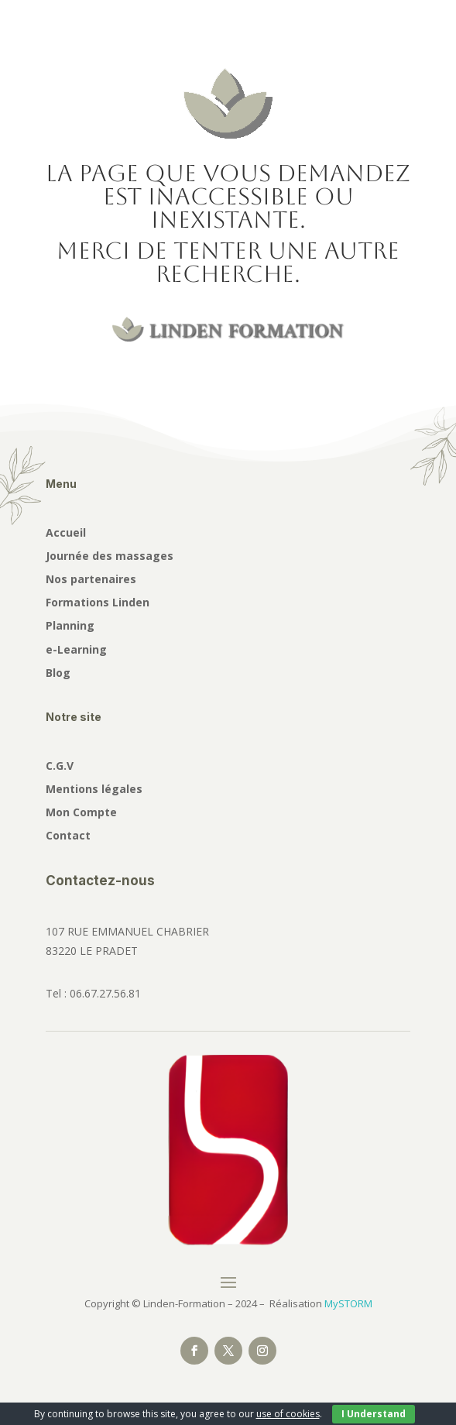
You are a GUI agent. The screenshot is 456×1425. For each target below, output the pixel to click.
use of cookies (288, 1413)
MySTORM (348, 1303)
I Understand (373, 1413)
